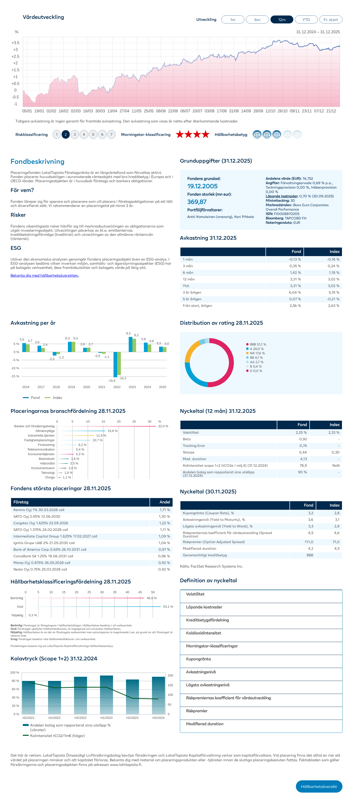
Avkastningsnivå (201, 671)
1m (232, 19)
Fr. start (331, 19)
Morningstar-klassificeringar (212, 645)
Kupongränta (198, 658)
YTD (306, 19)
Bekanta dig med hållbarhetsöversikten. (45, 275)
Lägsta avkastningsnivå (207, 684)
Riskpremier (196, 710)
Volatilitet (195, 594)
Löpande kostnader (204, 607)
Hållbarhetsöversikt (319, 786)
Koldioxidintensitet (203, 632)
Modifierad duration (204, 723)
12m (282, 19)
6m (257, 19)
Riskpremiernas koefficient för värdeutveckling (228, 697)
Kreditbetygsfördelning (207, 620)
